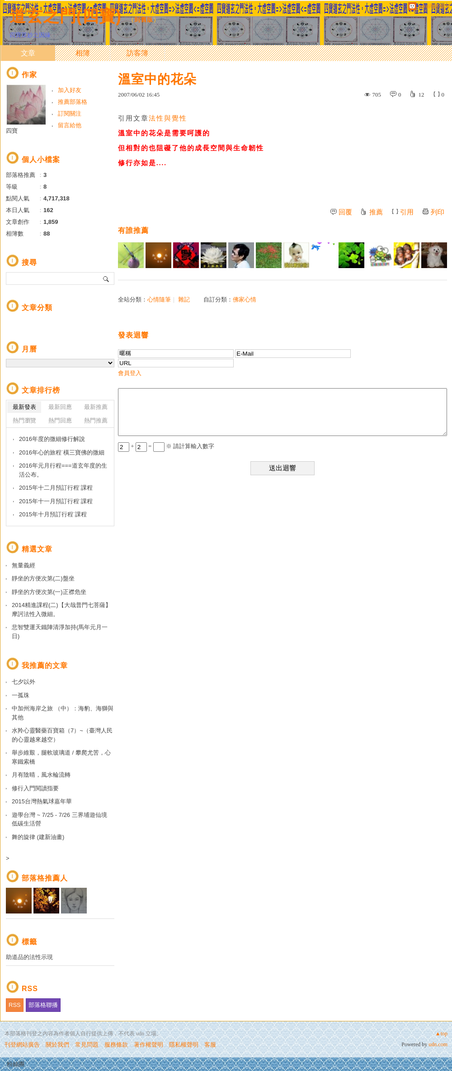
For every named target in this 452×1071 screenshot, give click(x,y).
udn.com (437, 1044)
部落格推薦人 (45, 878)
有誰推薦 (133, 230)
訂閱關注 (69, 113)
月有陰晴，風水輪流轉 (41, 774)
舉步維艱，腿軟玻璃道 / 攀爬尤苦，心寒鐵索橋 (61, 757)
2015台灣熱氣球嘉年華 (42, 801)
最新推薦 (96, 406)
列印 (437, 212)
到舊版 (143, 19)
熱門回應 (60, 420)
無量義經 (23, 565)
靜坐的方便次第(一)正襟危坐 (49, 592)
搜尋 (106, 278)
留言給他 (69, 125)
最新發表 (24, 406)
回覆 (345, 212)
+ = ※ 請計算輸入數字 (166, 446)
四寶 (12, 130)
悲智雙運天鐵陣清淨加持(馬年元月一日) (60, 632)
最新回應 (60, 406)
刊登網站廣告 (22, 1044)
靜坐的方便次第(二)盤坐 (43, 578)
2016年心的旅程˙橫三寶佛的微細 (61, 452)
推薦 (376, 212)
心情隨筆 (159, 299)
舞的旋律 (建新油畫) (38, 837)
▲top (441, 1033)
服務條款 (116, 1044)
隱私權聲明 (183, 1044)
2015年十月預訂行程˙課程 (53, 514)
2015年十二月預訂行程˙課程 (56, 487)
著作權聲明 (148, 1044)
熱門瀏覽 (24, 420)
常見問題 (87, 1044)
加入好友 (69, 90)
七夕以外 (23, 681)
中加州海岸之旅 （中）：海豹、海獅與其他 (62, 713)
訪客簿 (137, 53)
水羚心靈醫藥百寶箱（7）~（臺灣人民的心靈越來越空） (62, 735)
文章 (28, 53)
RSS (15, 1004)
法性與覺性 (168, 118)
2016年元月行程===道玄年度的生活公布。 (63, 470)
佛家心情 (244, 299)
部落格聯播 (43, 1004)
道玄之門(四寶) (65, 16)
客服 (210, 1044)
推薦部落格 (72, 101)
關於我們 (57, 1044)
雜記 (184, 299)
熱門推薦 (96, 420)
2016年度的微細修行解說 (52, 439)
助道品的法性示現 (29, 957)
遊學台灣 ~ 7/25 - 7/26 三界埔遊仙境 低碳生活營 (59, 819)
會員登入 (129, 373)
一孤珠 (20, 695)
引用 (407, 212)
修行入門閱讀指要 (35, 788)
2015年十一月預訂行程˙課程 (56, 501)
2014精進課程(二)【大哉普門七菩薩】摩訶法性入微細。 (61, 609)
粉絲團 (15, 1064)
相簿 (82, 53)
